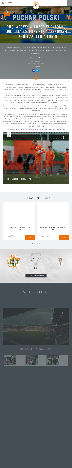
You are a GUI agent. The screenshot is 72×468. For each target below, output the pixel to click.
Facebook (33, 70)
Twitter (37, 70)
